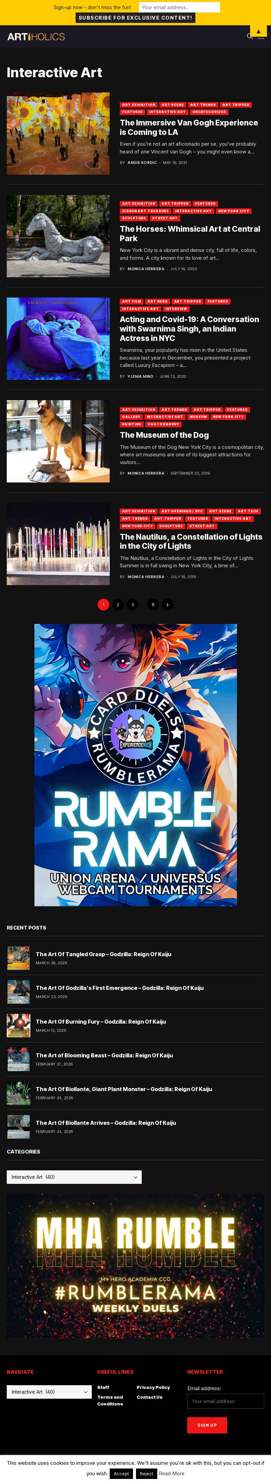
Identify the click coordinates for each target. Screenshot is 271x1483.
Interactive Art (167, 112)
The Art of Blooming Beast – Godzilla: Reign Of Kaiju (104, 1055)
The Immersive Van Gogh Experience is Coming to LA (189, 127)
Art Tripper (235, 105)
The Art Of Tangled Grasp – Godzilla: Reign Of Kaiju (103, 954)
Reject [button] (146, 1473)
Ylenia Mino (141, 376)
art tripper (187, 301)
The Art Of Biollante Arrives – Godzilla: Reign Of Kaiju (106, 1122)
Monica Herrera (146, 269)
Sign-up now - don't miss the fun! (92, 7)
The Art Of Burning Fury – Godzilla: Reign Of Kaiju (101, 1021)
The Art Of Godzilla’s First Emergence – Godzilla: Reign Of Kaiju (120, 988)
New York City (233, 211)
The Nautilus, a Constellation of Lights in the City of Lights (191, 541)
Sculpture (134, 218)
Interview (176, 309)
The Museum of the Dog (164, 435)
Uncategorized (209, 112)
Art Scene (173, 105)
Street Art (165, 218)
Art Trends (203, 105)
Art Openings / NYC (182, 511)
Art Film (131, 301)
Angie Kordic (142, 163)
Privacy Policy (153, 1387)
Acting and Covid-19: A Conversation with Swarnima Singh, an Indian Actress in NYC (189, 329)
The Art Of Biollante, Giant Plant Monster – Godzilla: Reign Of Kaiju (124, 1089)
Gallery (131, 417)
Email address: (204, 1388)
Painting (131, 424)
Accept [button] (121, 1473)
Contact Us (150, 1397)
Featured (132, 112)
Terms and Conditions (110, 1400)
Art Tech (248, 511)
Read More (172, 1473)
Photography (163, 424)
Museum (198, 417)
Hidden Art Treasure (145, 211)
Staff (103, 1387)
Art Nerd (157, 301)
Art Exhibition (138, 105)
